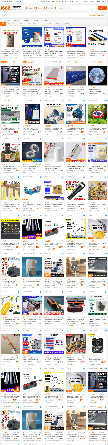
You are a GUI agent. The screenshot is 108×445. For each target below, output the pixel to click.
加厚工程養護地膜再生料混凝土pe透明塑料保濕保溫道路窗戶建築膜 (31, 90)
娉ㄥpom (3, 57)
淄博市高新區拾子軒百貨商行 (28, 132)
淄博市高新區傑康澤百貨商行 (93, 132)
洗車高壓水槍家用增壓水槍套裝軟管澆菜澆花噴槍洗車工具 (97, 243)
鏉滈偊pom (36, 57)
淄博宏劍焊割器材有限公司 (6, 285)
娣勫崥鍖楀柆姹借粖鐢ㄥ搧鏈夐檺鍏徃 (72, 400)
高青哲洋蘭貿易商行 (50, 170)
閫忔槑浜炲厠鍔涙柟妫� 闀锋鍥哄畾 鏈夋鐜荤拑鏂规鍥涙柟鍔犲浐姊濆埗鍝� (10, 397)
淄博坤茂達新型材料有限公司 (93, 93)
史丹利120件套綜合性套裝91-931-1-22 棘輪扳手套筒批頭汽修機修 (97, 358)
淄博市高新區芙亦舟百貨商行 (6, 208)
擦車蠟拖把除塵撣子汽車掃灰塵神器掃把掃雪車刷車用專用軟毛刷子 (75, 320)
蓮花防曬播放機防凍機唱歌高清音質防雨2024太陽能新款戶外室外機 (97, 129)
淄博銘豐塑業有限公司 (28, 285)
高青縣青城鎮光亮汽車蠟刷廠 (50, 246)
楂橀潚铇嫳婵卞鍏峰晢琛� (72, 438)
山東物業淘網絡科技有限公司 (28, 361)
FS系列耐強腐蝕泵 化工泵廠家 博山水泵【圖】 (32, 205)
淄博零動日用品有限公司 (50, 323)
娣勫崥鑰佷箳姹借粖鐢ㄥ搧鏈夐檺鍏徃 (93, 400)
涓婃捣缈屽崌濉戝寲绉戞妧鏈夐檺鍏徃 (6, 55)
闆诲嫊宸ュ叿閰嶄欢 (28, 57)
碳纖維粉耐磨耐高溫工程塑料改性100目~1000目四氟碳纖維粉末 (97, 90)
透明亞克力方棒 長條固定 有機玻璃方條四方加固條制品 (32, 243)
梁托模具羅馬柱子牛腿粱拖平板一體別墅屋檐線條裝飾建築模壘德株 (10, 205)
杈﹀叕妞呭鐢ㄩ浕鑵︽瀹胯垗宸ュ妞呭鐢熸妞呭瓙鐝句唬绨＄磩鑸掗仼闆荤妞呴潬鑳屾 (75, 435)
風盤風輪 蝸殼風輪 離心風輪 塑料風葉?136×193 (31, 282)
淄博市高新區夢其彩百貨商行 (50, 132)
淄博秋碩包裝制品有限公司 (93, 170)
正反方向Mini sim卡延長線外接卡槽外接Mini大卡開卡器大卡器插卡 (10, 358)
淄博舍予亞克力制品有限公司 (28, 246)
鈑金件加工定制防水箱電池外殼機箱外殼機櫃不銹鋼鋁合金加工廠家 (53, 282)
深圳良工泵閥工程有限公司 (28, 170)
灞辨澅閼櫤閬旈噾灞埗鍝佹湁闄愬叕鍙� (50, 438)
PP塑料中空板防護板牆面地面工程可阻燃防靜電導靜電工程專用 (75, 90)
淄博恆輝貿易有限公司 (6, 246)
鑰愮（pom (79, 57)
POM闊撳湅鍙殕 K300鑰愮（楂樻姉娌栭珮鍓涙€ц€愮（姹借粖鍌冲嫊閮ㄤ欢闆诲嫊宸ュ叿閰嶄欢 (76, 52)
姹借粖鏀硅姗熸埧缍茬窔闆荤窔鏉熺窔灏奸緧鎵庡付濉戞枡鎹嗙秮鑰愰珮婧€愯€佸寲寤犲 (54, 397)
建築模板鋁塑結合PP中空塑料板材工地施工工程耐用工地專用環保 (53, 90)
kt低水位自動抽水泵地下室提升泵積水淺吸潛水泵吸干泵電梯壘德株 (31, 129)
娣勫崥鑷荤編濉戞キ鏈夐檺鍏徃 (93, 438)
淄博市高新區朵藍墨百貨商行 (72, 132)
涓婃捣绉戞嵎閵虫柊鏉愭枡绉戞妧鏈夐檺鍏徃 (50, 55)
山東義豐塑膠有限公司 (72, 93)
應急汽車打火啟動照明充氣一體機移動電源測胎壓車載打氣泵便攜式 (10, 90)
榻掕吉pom (47, 57)
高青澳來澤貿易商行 (93, 208)
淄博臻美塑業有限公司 (93, 285)
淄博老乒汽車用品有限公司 (6, 93)
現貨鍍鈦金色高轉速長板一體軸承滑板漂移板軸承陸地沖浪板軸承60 (10, 243)
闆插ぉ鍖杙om (9, 57)
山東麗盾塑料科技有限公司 (50, 208)
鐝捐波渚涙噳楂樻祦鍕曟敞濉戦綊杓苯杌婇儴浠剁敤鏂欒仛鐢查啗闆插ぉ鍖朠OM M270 (10, 52)
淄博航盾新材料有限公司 (72, 246)
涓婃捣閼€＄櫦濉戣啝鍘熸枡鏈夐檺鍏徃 (72, 55)
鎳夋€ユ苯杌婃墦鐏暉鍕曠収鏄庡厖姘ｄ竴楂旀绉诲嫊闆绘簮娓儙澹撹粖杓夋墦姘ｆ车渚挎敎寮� (97, 397)
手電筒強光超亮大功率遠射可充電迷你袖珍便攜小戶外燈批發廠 (75, 205)
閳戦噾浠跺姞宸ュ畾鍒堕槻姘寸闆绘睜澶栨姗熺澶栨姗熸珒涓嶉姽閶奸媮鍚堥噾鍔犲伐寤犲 (54, 435)
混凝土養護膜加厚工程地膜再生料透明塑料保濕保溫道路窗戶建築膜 (10, 129)
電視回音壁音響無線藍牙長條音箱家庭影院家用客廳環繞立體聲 (53, 129)
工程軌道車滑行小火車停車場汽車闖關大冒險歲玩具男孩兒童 (97, 205)
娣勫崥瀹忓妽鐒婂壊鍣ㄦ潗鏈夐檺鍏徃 (6, 438)
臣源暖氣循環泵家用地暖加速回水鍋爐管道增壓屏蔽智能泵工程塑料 (75, 129)
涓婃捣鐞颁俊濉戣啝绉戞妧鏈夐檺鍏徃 (28, 55)
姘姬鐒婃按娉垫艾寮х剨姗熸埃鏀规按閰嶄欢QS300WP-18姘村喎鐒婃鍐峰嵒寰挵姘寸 (10, 435)
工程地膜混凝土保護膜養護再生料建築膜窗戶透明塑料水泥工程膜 (97, 282)
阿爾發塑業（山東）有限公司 (28, 93)
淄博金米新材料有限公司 (93, 323)
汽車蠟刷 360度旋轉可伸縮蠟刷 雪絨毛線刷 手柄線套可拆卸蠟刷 (53, 243)
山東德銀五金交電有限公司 (93, 361)
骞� (18, 55)
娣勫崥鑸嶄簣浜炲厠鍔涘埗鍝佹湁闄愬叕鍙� (6, 400)
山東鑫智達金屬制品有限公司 (50, 285)
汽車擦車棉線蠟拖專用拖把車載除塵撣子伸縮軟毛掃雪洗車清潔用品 (53, 320)
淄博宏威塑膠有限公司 (50, 93)
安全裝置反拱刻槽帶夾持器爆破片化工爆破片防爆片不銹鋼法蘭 (31, 167)
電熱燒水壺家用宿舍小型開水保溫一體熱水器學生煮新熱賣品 (53, 167)
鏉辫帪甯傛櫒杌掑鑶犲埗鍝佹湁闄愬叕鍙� (93, 55)
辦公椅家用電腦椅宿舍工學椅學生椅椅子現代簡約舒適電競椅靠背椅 (75, 282)
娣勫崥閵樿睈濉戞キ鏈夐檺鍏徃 (28, 438)
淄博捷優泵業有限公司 (28, 208)
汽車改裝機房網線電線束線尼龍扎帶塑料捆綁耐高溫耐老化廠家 (75, 243)
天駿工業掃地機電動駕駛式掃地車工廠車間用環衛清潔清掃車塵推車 (31, 358)
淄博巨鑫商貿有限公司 (6, 323)
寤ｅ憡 (18, 53)
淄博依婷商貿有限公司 (28, 323)
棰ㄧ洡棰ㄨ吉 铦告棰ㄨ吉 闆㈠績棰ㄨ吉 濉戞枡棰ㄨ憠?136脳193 (31, 435)
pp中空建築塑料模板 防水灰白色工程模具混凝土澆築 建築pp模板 (75, 167)
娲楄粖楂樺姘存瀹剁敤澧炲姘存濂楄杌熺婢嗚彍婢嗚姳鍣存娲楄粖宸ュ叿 (76, 397)
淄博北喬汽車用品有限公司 (93, 246)
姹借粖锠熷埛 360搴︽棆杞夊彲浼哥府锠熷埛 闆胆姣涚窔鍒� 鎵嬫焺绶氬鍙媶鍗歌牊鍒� (31, 397)
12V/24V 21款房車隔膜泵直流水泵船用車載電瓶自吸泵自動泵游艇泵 (10, 167)
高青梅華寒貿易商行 (71, 208)
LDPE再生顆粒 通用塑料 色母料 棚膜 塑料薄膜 (97, 320)
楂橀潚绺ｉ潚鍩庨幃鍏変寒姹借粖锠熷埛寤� (28, 400)
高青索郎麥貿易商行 (71, 361)
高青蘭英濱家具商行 (71, 285)
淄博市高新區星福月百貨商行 (6, 361)
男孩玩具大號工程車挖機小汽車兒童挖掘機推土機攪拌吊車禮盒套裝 (75, 358)
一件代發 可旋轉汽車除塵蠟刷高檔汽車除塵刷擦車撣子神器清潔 (32, 320)
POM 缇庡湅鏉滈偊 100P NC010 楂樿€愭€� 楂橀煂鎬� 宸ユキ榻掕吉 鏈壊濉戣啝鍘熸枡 (53, 52)
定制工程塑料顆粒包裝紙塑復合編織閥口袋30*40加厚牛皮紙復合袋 (97, 167)
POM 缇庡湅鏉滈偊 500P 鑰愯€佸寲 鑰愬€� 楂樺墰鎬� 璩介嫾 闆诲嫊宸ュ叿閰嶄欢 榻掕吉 (32, 52)
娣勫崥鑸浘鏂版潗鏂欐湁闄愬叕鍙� (50, 400)
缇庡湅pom (59, 57)
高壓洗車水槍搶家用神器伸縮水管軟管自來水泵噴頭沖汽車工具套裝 (10, 320)
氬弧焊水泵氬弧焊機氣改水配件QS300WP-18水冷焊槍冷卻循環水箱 (10, 282)
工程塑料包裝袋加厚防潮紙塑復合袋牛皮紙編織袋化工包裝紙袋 (53, 205)
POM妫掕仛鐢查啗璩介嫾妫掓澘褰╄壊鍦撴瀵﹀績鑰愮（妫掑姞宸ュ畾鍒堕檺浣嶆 (97, 52)
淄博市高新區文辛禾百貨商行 (6, 170)
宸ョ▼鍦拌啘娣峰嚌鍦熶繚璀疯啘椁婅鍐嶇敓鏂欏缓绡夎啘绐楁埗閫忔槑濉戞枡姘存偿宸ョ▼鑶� (97, 435)
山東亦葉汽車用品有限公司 (72, 323)
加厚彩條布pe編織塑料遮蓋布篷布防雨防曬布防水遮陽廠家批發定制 (53, 358)
